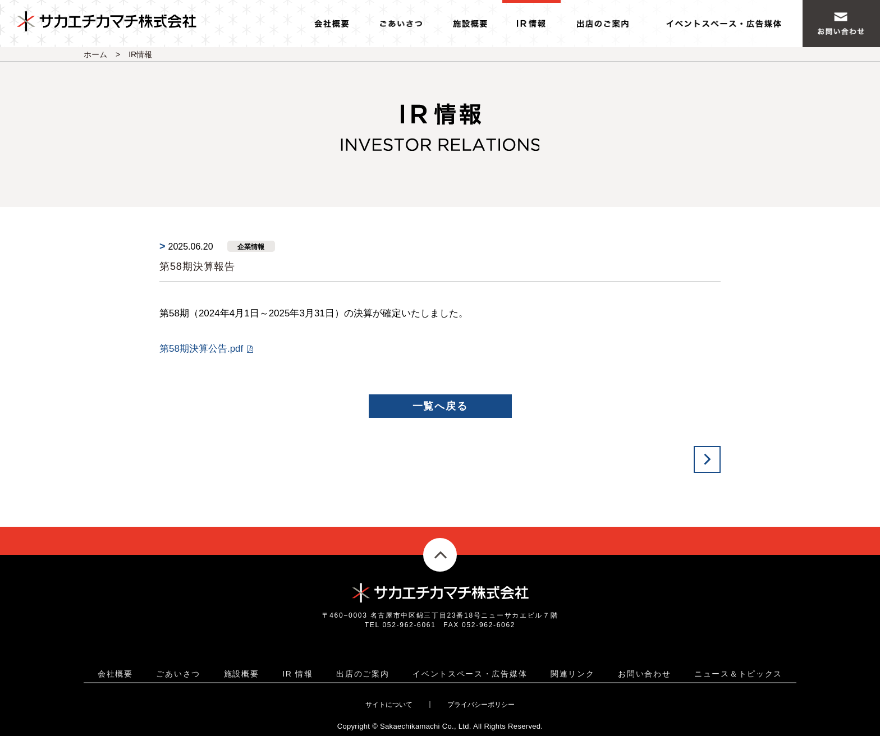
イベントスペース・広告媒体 (469, 673)
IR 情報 (297, 673)
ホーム (95, 54)
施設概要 (241, 673)
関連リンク (573, 673)
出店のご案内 (362, 673)
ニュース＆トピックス (738, 673)
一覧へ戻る (440, 406)
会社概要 (115, 673)
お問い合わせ (644, 673)
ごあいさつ (178, 673)
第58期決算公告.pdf (201, 348)
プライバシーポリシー (481, 705)
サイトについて (388, 705)
